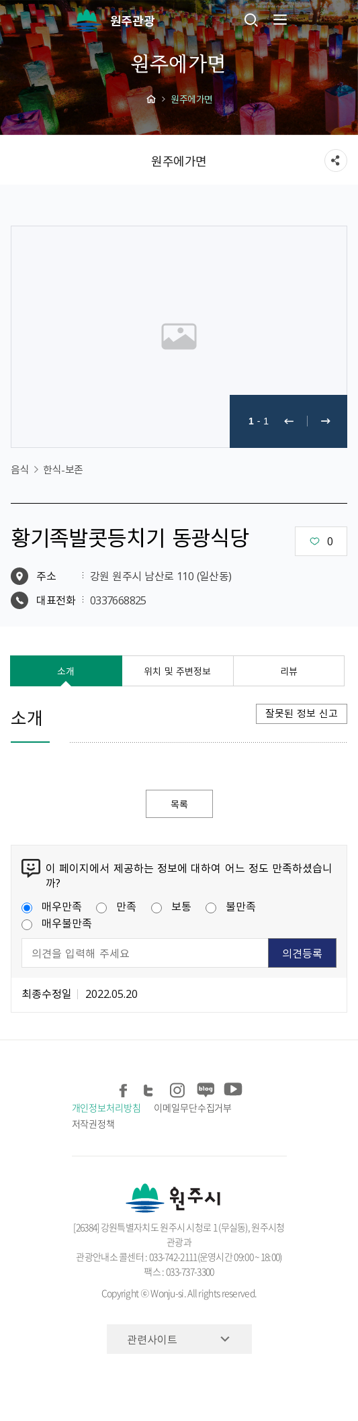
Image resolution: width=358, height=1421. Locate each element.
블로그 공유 (205, 1088)
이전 (289, 421)
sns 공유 (335, 160)
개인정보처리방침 (106, 1107)
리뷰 (289, 671)
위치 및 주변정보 (177, 671)
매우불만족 (56, 922)
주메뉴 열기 (279, 19)
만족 (116, 906)
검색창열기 (251, 19)
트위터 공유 (151, 1088)
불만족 (231, 906)
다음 (326, 421)
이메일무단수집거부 (193, 1107)
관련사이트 (152, 1339)
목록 (179, 804)
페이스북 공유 (125, 1088)
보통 (171, 906)
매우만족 (51, 906)
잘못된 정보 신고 (301, 713)
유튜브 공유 (232, 1088)
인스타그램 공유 (178, 1088)
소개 (66, 671)
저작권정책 (94, 1123)
